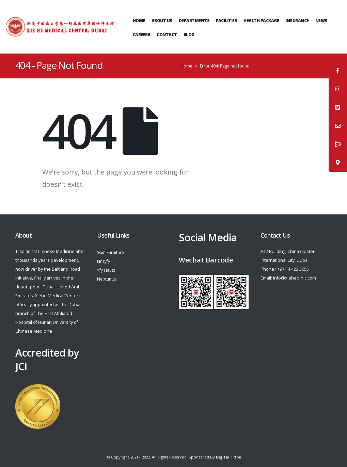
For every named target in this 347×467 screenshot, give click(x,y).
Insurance (297, 21)
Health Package (261, 21)
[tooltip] (338, 70)
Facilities (226, 21)
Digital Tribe (228, 457)
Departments (194, 21)
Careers (142, 34)
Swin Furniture (112, 252)
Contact (167, 34)
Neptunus (107, 279)
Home (139, 21)
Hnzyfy (104, 261)
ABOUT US (162, 21)
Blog (189, 34)
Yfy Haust (106, 270)
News (321, 21)
